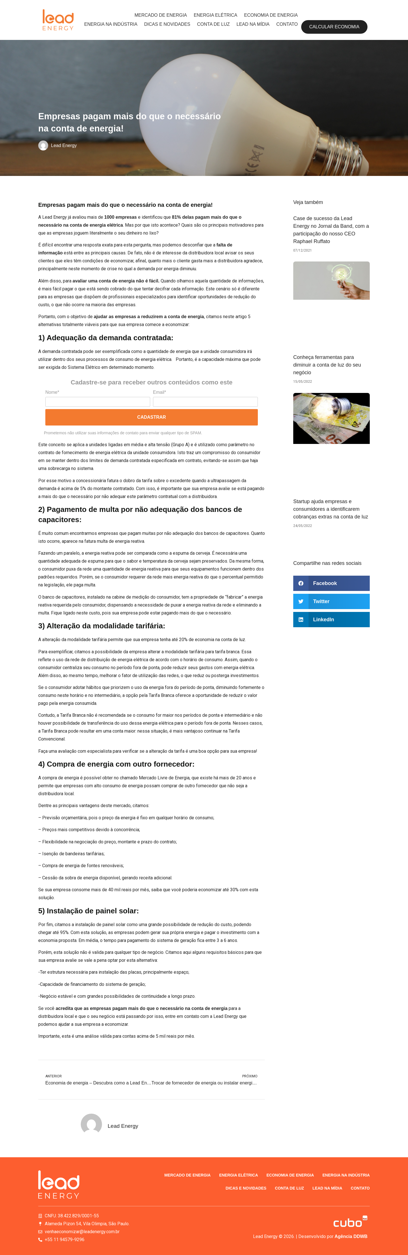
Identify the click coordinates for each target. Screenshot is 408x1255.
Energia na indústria (110, 24)
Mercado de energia (161, 15)
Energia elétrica (215, 15)
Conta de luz (213, 24)
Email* (159, 392)
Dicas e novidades (167, 24)
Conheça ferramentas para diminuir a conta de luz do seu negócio (327, 364)
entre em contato (182, 1016)
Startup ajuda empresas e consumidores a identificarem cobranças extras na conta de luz (330, 509)
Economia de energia (271, 15)
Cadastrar (151, 417)
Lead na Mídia (253, 24)
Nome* (52, 392)
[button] (331, 583)
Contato (287, 24)
